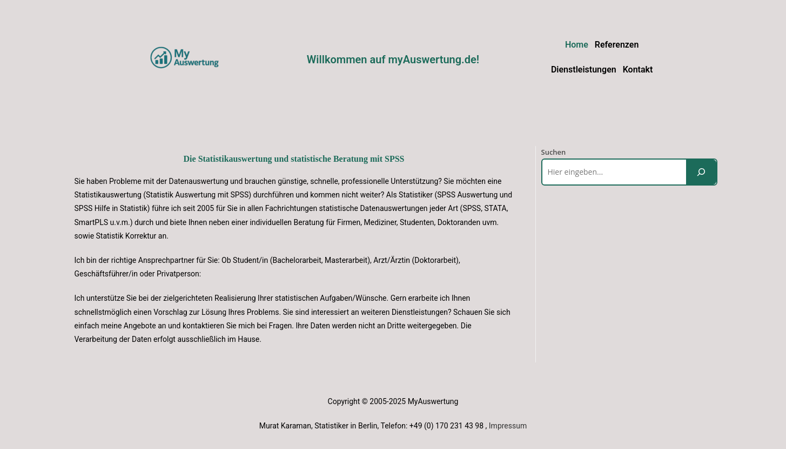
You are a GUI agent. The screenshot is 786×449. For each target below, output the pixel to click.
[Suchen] (701, 172)
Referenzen (617, 44)
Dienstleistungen (583, 69)
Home (576, 44)
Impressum (508, 425)
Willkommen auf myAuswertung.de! (393, 59)
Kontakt (638, 69)
